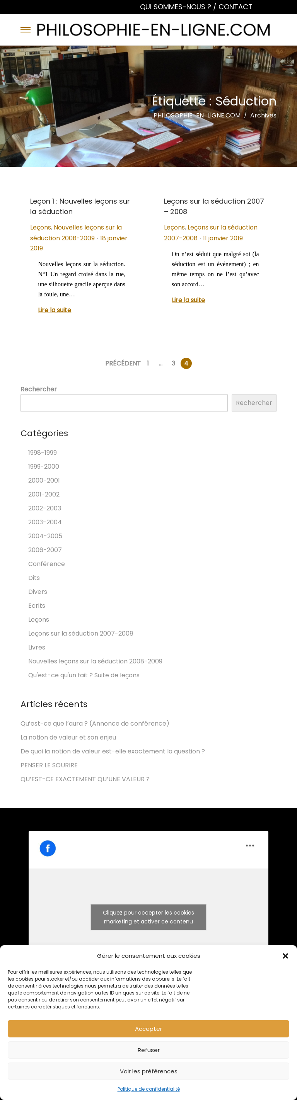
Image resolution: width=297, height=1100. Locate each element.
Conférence (46, 563)
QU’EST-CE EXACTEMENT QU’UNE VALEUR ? (85, 779)
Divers (37, 591)
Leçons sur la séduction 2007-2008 (80, 633)
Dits (34, 577)
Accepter (148, 1029)
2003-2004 (45, 522)
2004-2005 (45, 536)
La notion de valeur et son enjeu (68, 737)
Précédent (123, 363)
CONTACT (235, 7)
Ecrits (36, 605)
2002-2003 (44, 508)
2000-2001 (44, 480)
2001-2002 (44, 494)
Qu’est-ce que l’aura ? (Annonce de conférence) (94, 723)
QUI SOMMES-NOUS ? (176, 7)
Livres (36, 647)
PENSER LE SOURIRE (49, 765)
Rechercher (38, 389)
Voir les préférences (149, 1071)
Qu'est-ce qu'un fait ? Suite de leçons (84, 675)
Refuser (149, 1050)
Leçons (40, 227)
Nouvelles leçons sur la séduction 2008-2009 (95, 661)
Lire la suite (54, 310)
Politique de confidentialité (149, 1089)
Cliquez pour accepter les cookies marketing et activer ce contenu (148, 917)
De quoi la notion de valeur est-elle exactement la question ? (112, 751)
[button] (285, 956)
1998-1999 (42, 452)
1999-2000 (43, 466)
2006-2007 (45, 550)
